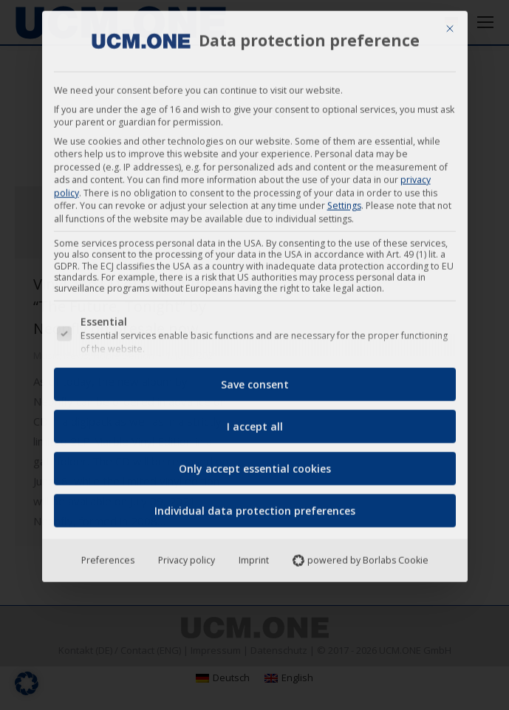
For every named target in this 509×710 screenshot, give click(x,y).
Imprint (254, 555)
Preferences (107, 555)
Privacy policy (186, 555)
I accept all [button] (255, 421)
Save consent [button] (255, 379)
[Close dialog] (450, 23)
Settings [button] (344, 200)
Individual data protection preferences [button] (254, 506)
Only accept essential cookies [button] (255, 464)
